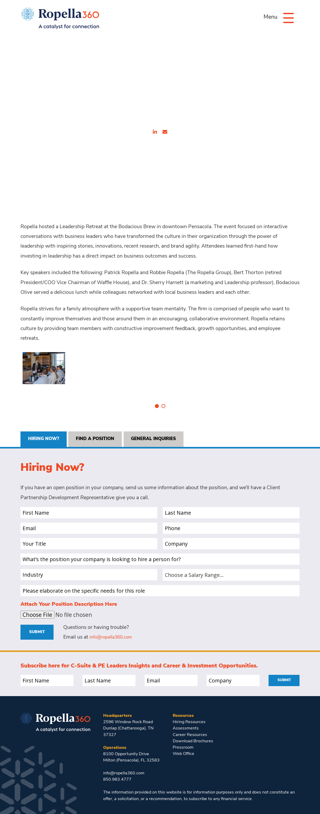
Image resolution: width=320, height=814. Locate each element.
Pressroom (183, 739)
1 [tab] (157, 395)
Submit (38, 622)
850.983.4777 (117, 771)
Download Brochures (193, 732)
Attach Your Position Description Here (68, 595)
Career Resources (190, 726)
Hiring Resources (189, 713)
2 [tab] (163, 395)
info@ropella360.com (114, 628)
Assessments (186, 720)
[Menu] (286, 18)
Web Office (183, 745)
